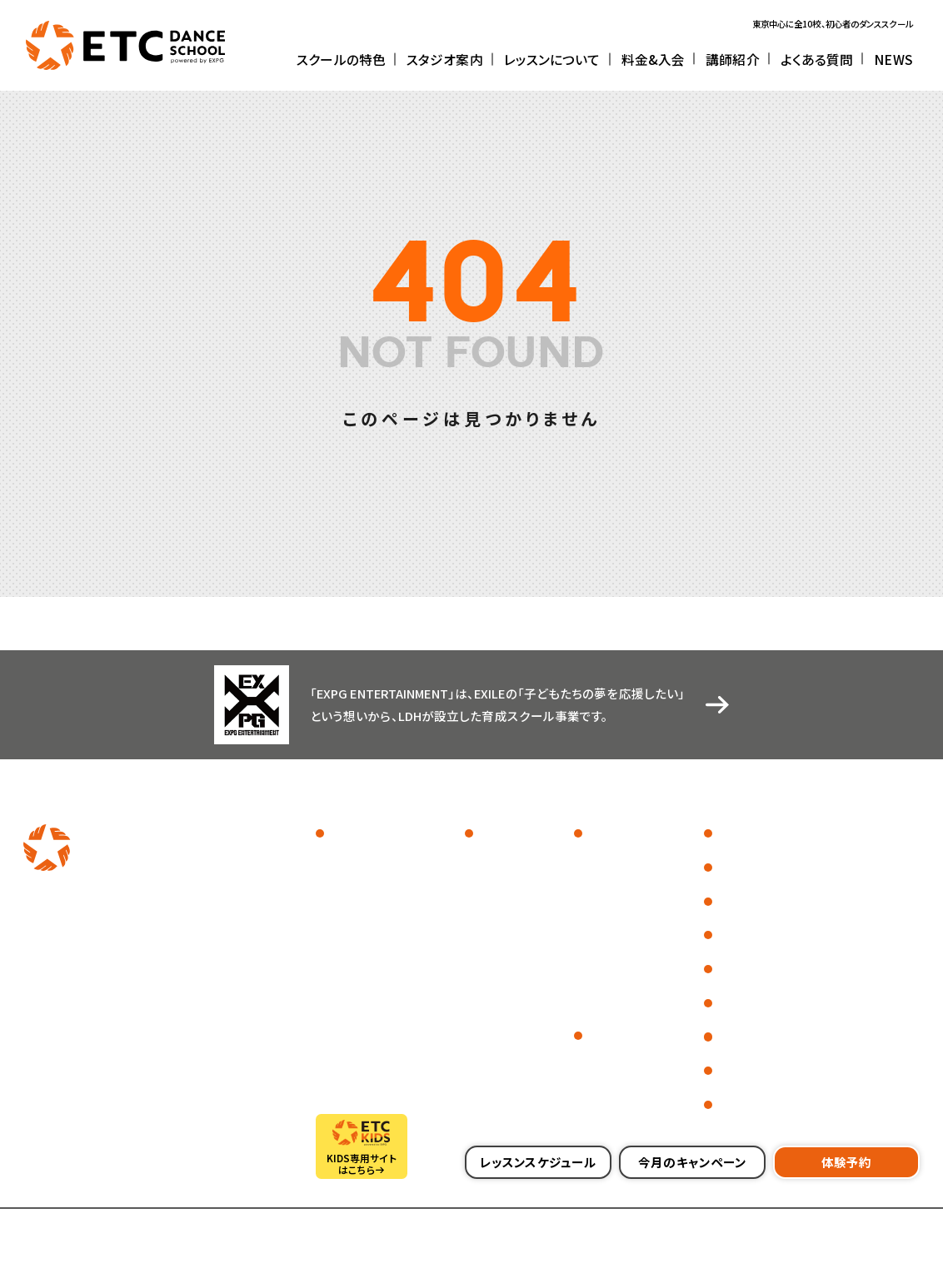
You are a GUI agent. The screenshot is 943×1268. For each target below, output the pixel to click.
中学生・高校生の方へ (633, 996)
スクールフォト (358, 861)
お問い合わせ (747, 1071)
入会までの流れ (620, 1084)
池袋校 (491, 861)
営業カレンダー (752, 968)
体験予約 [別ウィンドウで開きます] (846, 1162)
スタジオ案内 (508, 834)
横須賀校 (496, 1019)
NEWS (728, 901)
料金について (614, 1062)
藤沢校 (491, 996)
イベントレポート (363, 884)
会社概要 (41, 1234)
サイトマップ (173, 1234)
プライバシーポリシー (265, 1234)
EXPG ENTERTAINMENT (381, 929)
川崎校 (491, 929)
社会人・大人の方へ (628, 974)
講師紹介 (736, 834)
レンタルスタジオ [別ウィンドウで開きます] (757, 1037)
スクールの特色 (365, 834)
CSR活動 (736, 935)
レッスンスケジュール (630, 884)
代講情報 (736, 1003)
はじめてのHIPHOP (627, 951)
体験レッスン (612, 906)
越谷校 (491, 1064)
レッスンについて (626, 834)
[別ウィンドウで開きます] (83, 919)
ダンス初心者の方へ (629, 929)
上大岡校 (496, 974)
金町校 (491, 884)
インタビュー (354, 906)
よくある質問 (745, 867)
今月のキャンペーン (692, 1162)
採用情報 (105, 1234)
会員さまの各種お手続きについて (801, 1104)
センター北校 (504, 951)
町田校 (491, 906)
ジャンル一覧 (613, 861)
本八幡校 (496, 1042)
